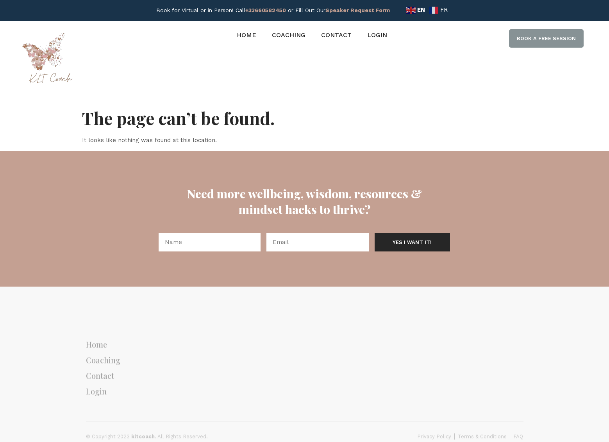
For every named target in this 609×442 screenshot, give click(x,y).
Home (246, 35)
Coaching (288, 35)
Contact (336, 35)
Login (377, 35)
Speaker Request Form (357, 10)
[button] (546, 38)
